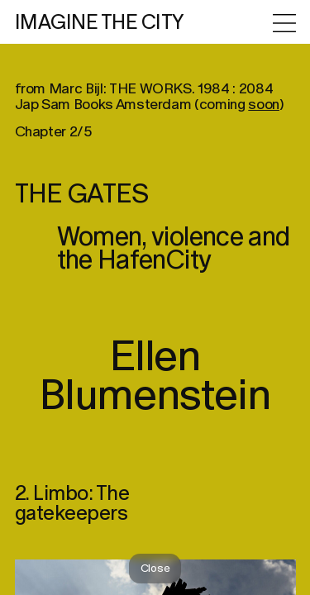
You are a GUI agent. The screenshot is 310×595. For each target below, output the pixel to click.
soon (263, 118)
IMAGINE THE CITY (99, 22)
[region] (155, 297)
